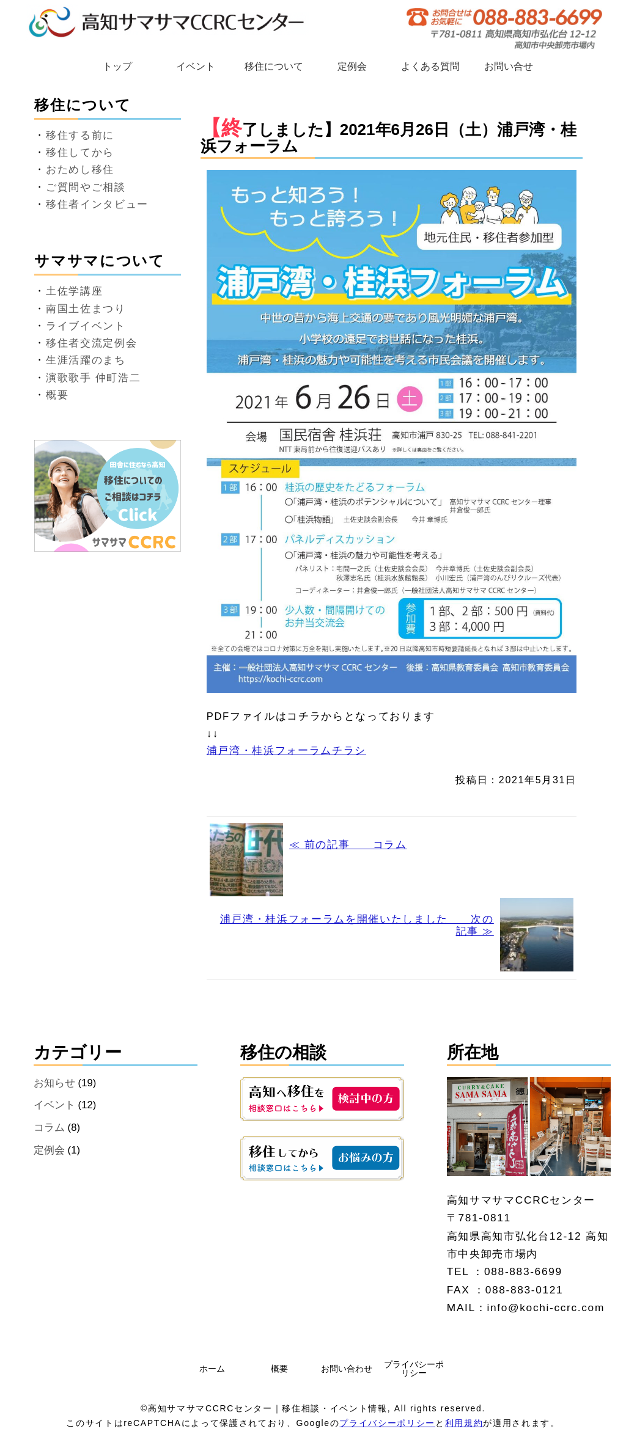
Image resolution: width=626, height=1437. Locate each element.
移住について (274, 66)
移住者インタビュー (97, 204)
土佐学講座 (74, 291)
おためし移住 (80, 169)
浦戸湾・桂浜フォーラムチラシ (286, 750)
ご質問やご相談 (86, 187)
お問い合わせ (346, 1368)
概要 (57, 395)
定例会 (352, 66)
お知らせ (54, 1083)
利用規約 (464, 1423)
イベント (195, 66)
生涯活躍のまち (86, 360)
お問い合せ (508, 66)
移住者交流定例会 (91, 343)
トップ (117, 66)
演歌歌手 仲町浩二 (93, 378)
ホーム (212, 1368)
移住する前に (80, 135)
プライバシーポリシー (414, 1368)
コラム (49, 1127)
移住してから (80, 152)
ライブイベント (86, 326)
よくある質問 (430, 66)
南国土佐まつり (86, 309)
